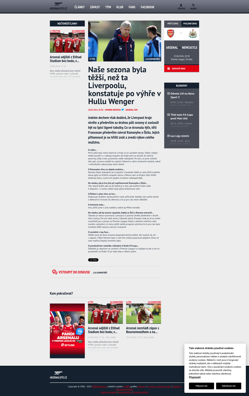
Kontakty (177, 386)
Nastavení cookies (124, 389)
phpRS (126, 386)
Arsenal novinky (140, 392)
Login (180, 4)
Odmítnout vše (229, 386)
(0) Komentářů (78, 31)
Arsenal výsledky (108, 392)
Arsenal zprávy (125, 392)
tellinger (141, 386)
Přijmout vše (201, 386)
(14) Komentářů (153, 59)
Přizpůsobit (195, 377)
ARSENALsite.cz (99, 386)
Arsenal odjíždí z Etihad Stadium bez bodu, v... (65, 58)
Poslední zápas (190, 23)
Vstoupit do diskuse (83, 272)
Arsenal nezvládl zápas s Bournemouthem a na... (142, 329)
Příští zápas (173, 23)
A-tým (92, 59)
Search (194, 4)
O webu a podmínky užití (159, 386)
